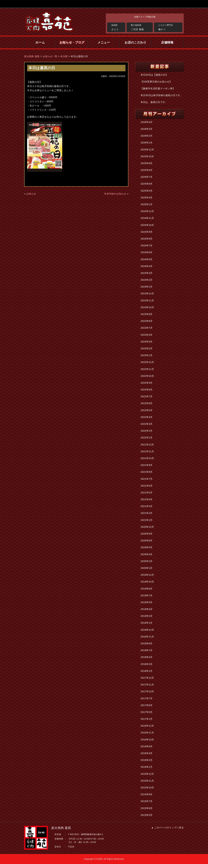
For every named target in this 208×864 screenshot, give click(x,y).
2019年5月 (147, 602)
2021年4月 (147, 499)
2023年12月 (147, 293)
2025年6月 (147, 183)
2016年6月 (147, 746)
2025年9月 (147, 163)
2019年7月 (147, 595)
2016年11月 (147, 732)
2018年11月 (147, 636)
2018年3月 (147, 664)
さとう (117, 27)
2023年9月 (147, 314)
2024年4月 (147, 266)
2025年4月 (147, 197)
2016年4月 (147, 753)
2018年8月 (147, 643)
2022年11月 (147, 369)
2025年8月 (147, 170)
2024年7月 (147, 245)
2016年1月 (147, 767)
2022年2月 (147, 430)
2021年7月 (147, 479)
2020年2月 (147, 561)
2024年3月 (147, 273)
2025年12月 (147, 149)
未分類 (64, 56)
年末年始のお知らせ (115, 193)
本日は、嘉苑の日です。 (154, 102)
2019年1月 (147, 622)
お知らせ (31, 193)
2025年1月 (147, 204)
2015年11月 (147, 780)
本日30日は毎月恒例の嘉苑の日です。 (162, 95)
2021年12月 (147, 444)
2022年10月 (147, 376)
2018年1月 (147, 671)
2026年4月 (147, 122)
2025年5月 (147, 190)
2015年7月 (147, 801)
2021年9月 (147, 465)
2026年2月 (147, 135)
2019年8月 (147, 588)
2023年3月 (147, 341)
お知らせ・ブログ (72, 42)
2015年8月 (147, 794)
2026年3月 (147, 129)
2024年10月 (147, 225)
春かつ (169, 27)
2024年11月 (147, 218)
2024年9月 (147, 232)
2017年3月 (147, 712)
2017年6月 (147, 705)
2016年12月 (147, 725)
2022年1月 (147, 437)
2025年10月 (147, 156)
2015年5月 (147, 815)
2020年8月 (147, 540)
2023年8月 (147, 321)
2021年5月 (147, 492)
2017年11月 (147, 684)
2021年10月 (147, 458)
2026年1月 (147, 142)
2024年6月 (147, 252)
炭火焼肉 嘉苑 (32, 56)
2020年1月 (147, 568)
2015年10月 (147, 787)
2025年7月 (147, 177)
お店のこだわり (135, 42)
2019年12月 (147, 575)
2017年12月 (147, 677)
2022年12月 (147, 362)
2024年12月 (147, 211)
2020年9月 (147, 533)
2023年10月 (147, 307)
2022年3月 (147, 424)
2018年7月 (147, 650)
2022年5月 (147, 410)
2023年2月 (147, 348)
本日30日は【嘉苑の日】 (154, 74)
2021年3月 (147, 506)
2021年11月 (147, 451)
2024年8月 (147, 238)
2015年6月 (147, 808)
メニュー (104, 42)
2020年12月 (147, 527)
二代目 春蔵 (141, 27)
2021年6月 (147, 485)
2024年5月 (147, 259)
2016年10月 (147, 739)
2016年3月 (147, 760)
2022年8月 (147, 389)
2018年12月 (147, 629)
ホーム (40, 42)
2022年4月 (147, 417)
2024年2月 (147, 280)
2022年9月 (147, 382)
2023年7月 (147, 327)
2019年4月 (147, 609)
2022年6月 (147, 403)
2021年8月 (147, 472)
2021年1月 (147, 520)
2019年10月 (147, 581)
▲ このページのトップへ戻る (167, 827)
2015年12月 (147, 774)
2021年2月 (147, 513)
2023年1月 (147, 355)
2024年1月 (147, 286)
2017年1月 (147, 719)
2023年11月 (147, 300)
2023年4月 (147, 334)
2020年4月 (147, 554)
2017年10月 (147, 691)
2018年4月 (147, 657)
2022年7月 (147, 396)
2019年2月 (147, 616)
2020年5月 (147, 547)
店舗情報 (167, 42)
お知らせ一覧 (50, 56)
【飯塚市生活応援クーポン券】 (158, 88)
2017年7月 (147, 698)
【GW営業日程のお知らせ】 (156, 81)
